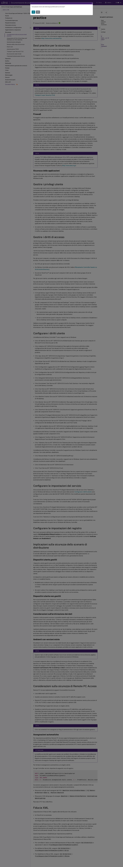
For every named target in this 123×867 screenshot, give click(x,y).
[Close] (92, 3)
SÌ (33, 12)
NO (38, 12)
